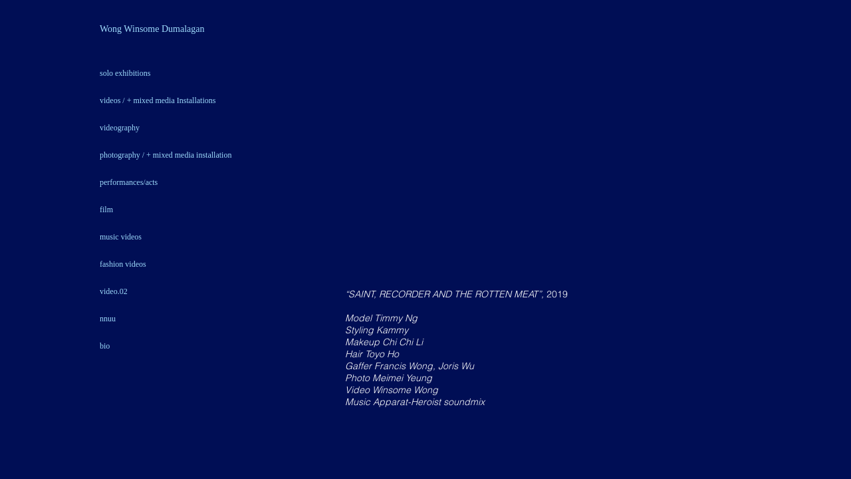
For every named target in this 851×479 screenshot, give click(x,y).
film (106, 209)
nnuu (108, 318)
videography (120, 127)
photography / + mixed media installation (165, 155)
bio (105, 346)
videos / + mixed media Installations (157, 100)
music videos (121, 236)
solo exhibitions (125, 73)
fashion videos (123, 264)
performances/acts (129, 182)
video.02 (114, 291)
